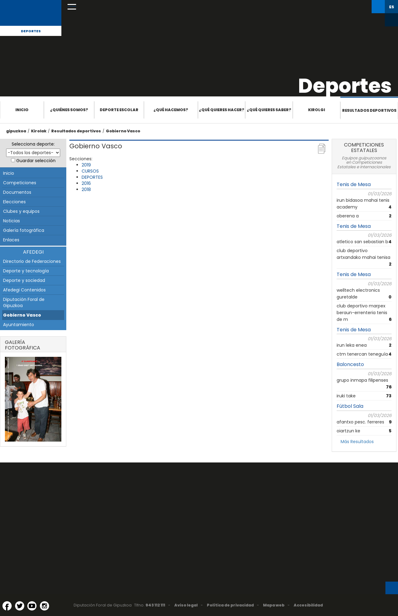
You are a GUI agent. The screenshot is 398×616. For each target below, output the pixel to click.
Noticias (11, 221)
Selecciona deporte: (33, 144)
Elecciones (14, 202)
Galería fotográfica (23, 230)
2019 (86, 165)
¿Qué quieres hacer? (221, 109)
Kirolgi (316, 109)
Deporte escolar (119, 109)
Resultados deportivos (369, 110)
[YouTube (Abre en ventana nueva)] (32, 605)
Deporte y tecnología (26, 271)
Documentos (17, 192)
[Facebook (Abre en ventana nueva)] (7, 605)
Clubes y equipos (21, 211)
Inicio (22, 109)
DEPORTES (92, 177)
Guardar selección (36, 161)
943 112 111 (155, 605)
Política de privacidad (230, 605)
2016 (86, 183)
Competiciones (19, 183)
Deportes (31, 31)
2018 (86, 189)
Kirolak (38, 131)
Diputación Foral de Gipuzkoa (23, 302)
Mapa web (273, 605)
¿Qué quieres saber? (269, 109)
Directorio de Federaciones (32, 261)
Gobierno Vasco (123, 131)
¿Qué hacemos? (170, 109)
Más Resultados (357, 442)
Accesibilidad (308, 605)
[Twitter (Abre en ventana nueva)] (19, 605)
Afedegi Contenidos (24, 290)
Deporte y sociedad (24, 280)
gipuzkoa (16, 131)
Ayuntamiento (18, 325)
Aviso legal (186, 605)
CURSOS (90, 171)
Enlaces (11, 240)
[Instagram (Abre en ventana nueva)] (44, 605)
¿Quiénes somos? (69, 109)
